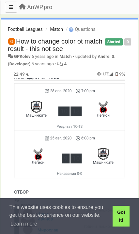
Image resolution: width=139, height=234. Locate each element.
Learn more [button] (23, 224)
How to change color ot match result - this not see (55, 45)
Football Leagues (25, 29)
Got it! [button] (121, 216)
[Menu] (11, 7)
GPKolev (22, 56)
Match (56, 29)
